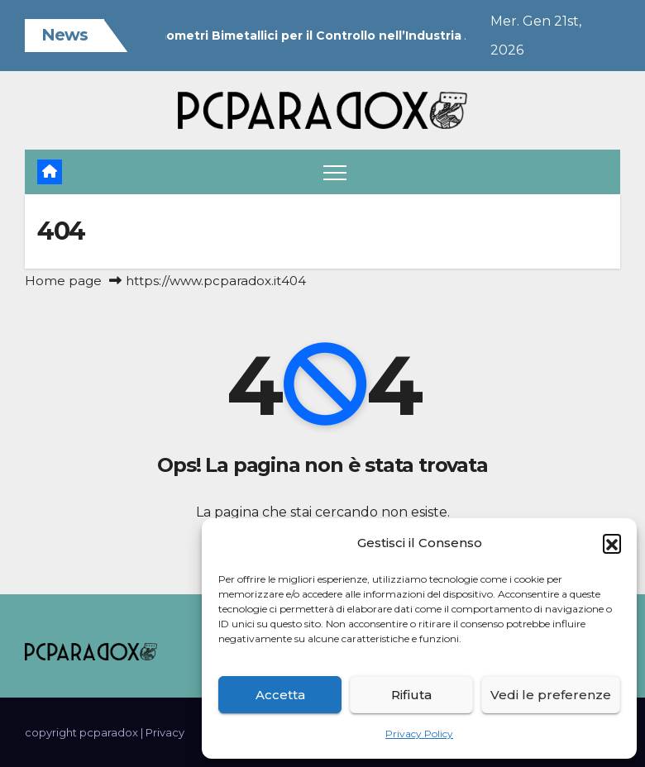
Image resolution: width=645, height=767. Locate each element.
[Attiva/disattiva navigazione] (335, 172)
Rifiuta (411, 695)
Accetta (280, 695)
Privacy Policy (419, 733)
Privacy (165, 732)
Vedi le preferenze (550, 695)
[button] (612, 543)
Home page (63, 280)
